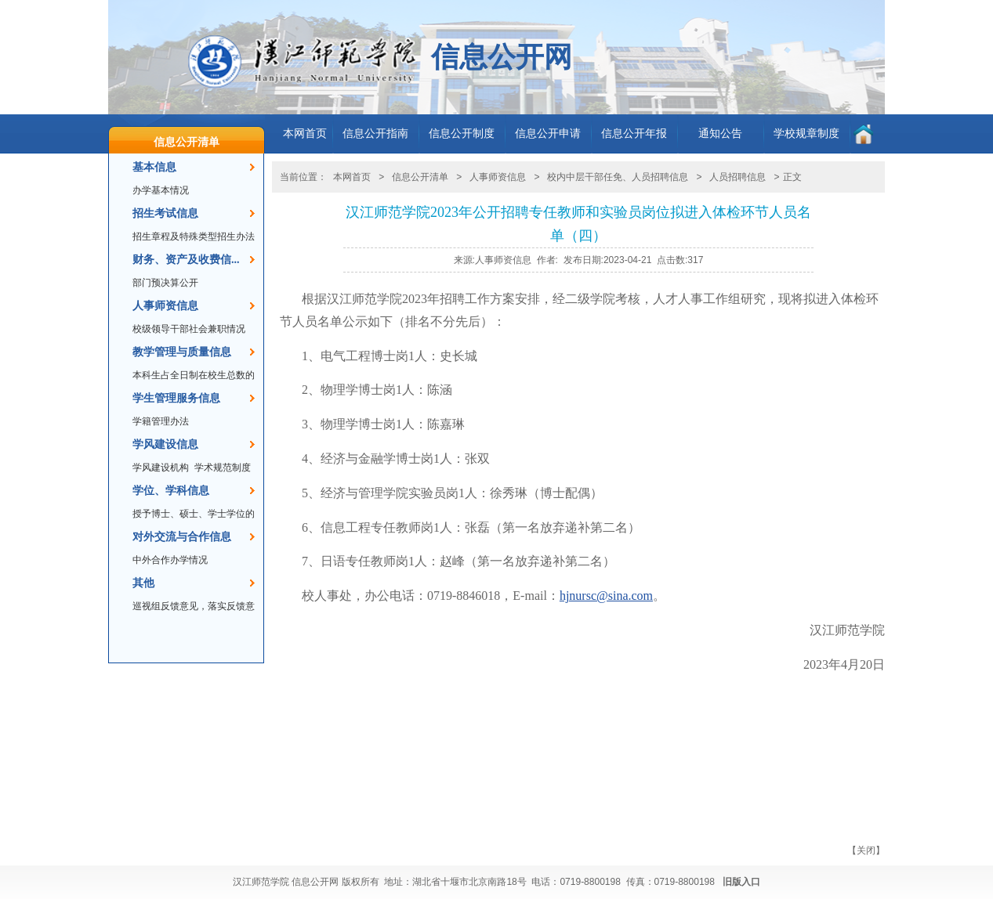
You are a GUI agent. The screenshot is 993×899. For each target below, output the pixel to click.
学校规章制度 (806, 133)
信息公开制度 (462, 133)
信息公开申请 (548, 133)
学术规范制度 (222, 467)
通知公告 (720, 133)
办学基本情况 (160, 190)
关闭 (866, 850)
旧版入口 (741, 881)
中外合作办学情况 (170, 559)
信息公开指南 (375, 133)
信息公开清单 (186, 141)
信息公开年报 (634, 133)
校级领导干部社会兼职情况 (188, 328)
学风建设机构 (160, 467)
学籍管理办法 (160, 421)
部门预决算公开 (165, 282)
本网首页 (305, 133)
